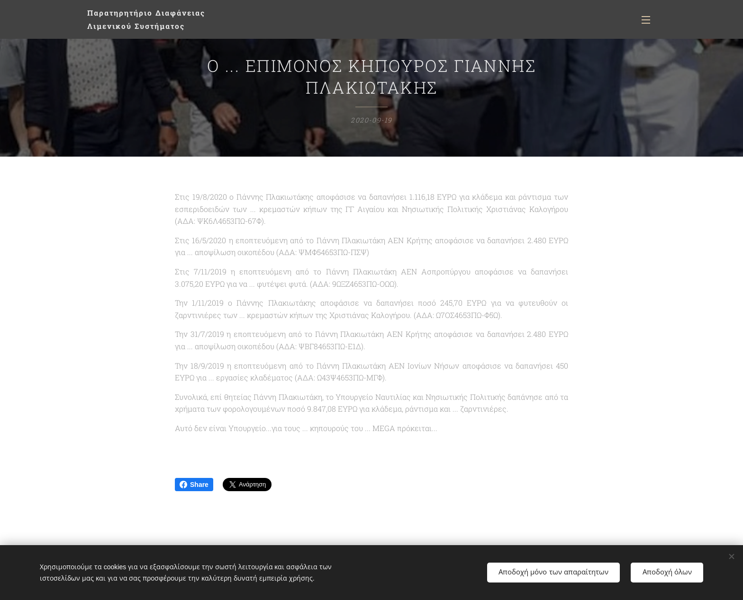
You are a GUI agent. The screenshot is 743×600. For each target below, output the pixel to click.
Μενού (646, 19)
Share (194, 484)
